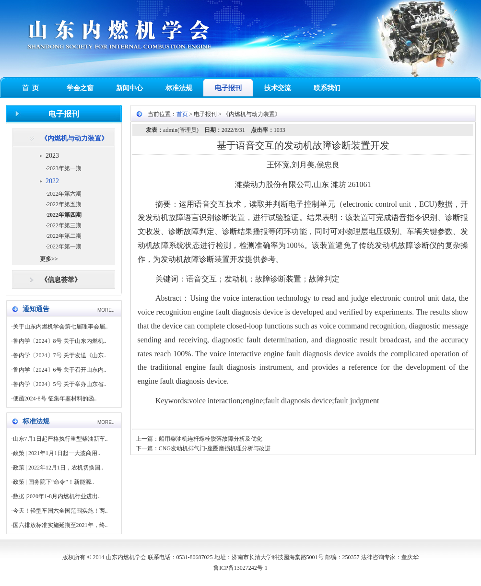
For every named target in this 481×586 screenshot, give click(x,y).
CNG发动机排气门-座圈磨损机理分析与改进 (214, 448)
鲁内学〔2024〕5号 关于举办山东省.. (59, 384)
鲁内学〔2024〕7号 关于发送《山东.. (59, 355)
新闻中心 (129, 88)
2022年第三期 (64, 225)
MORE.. (106, 310)
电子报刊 (228, 88)
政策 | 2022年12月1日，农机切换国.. (58, 467)
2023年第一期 (64, 168)
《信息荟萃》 (61, 279)
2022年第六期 (64, 193)
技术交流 (277, 88)
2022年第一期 (64, 246)
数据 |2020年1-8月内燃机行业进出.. (57, 496)
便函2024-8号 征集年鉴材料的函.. (55, 398)
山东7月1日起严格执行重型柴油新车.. (60, 438)
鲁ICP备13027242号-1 (240, 567)
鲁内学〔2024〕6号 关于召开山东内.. (59, 369)
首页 (182, 114)
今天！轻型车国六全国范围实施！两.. (60, 510)
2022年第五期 (64, 204)
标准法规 (178, 88)
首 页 (30, 88)
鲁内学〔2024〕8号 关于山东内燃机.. (59, 341)
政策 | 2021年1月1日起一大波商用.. (56, 453)
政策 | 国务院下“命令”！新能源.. (53, 482)
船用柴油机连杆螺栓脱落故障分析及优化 (210, 438)
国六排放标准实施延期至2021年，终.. (60, 525)
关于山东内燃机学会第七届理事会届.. (60, 326)
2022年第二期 (64, 236)
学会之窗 (80, 88)
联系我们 (327, 88)
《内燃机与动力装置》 (74, 138)
